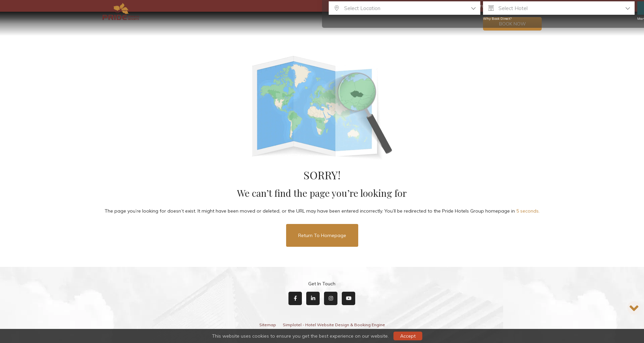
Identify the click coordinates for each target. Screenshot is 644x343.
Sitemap (267, 324)
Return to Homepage (322, 235)
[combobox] (404, 8)
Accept (408, 336)
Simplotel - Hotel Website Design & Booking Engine (334, 324)
